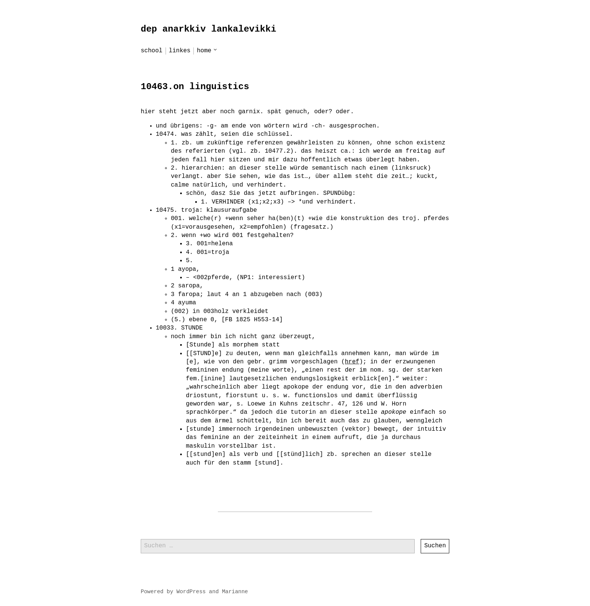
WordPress (191, 592)
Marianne (235, 592)
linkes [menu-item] (180, 50)
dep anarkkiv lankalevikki (208, 29)
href (352, 361)
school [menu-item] (152, 50)
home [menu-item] (204, 50)
